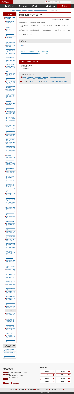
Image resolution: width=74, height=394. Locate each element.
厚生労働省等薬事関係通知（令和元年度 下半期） (10, 224)
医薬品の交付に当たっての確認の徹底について (10, 314)
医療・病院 (30, 10)
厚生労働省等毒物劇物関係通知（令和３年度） (10, 181)
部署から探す (38, 6)
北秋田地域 (62, 371)
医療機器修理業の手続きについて (10, 79)
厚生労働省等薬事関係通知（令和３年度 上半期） (10, 190)
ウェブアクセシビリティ (57, 389)
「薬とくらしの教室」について (10, 30)
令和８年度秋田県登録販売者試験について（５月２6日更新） (10, 26)
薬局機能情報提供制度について (10, 71)
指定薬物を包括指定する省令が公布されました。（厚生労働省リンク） (10, 320)
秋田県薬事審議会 (9, 37)
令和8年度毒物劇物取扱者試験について (10, 22)
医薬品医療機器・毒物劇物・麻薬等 (40, 10)
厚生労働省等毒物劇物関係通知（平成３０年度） (10, 261)
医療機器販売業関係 (42, 78)
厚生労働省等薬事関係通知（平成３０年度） (10, 248)
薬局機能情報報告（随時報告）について (10, 61)
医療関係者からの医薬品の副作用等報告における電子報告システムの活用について (10, 199)
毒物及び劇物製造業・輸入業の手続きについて (10, 232)
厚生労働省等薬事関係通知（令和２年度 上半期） (10, 213)
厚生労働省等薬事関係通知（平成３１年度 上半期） (10, 244)
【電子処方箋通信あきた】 (10, 58)
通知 (22, 45)
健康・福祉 (24, 10)
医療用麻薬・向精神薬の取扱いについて (10, 329)
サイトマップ (12, 389)
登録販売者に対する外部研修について (10, 143)
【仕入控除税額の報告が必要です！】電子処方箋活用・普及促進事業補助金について (10, 41)
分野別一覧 (18, 10)
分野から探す (11, 6)
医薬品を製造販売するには (10, 341)
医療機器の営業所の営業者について (10, 285)
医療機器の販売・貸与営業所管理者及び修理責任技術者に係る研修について (10, 130)
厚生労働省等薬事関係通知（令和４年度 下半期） (10, 168)
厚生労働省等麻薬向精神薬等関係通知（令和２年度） (10, 208)
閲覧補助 (56, 1)
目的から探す (24, 6)
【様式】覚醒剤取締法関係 (10, 217)
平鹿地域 (47, 381)
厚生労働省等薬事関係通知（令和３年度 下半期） (10, 177)
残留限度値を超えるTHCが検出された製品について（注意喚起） (10, 74)
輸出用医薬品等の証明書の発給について (10, 333)
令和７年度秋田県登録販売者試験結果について (10, 87)
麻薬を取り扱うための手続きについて (10, 194)
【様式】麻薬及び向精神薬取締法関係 (10, 104)
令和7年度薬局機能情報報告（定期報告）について (10, 67)
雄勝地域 (63, 381)
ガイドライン (22, 389)
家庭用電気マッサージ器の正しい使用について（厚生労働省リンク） (10, 325)
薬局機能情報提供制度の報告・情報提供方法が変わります (10, 147)
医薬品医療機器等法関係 (30, 78)
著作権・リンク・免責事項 (42, 389)
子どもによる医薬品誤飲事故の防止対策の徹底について (10, 303)
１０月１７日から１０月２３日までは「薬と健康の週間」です (10, 82)
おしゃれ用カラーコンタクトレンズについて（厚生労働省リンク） (10, 336)
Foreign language (66, 1)
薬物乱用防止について (10, 160)
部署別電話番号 (16, 383)
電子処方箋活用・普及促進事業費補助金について (10, 54)
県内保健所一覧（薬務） (10, 64)
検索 (49, 1)
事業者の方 (52, 6)
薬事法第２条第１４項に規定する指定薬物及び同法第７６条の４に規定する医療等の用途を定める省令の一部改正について (10, 294)
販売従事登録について (10, 155)
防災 (65, 6)
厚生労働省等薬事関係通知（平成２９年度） (10, 258)
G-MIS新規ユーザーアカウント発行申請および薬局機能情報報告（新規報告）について (10, 113)
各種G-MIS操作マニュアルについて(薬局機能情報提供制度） (10, 139)
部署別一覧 (30, 77)
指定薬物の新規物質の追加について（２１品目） (10, 307)
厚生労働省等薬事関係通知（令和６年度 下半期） (10, 108)
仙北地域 (63, 378)
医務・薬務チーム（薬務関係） (57, 77)
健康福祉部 (38, 77)
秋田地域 (63, 374)
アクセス (7, 383)
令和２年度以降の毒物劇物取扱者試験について (10, 135)
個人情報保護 (31, 389)
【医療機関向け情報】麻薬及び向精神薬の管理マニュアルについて (10, 281)
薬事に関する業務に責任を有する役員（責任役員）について (10, 185)
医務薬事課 (45, 77)
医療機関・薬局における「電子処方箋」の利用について (10, 50)
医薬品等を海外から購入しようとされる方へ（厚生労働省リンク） (10, 270)
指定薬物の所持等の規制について (10, 289)
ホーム (13, 10)
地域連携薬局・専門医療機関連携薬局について (10, 46)
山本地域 (47, 374)
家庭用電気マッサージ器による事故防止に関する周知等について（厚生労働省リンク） (10, 265)
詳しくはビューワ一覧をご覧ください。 (29, 53)
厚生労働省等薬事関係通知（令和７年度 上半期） (10, 90)
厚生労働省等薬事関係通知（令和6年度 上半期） (10, 118)
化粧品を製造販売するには (10, 275)
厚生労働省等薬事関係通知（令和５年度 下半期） (10, 122)
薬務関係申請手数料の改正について (10, 229)
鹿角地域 (47, 371)
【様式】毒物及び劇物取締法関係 (10, 126)
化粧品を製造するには (10, 277)
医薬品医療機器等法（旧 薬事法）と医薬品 (11, 299)
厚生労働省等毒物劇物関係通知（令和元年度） (10, 240)
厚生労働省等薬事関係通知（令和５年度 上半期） (10, 151)
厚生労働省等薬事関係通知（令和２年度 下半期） (10, 203)
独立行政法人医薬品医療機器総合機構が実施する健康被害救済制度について (10, 96)
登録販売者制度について (10, 157)
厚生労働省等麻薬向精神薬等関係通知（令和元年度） (10, 236)
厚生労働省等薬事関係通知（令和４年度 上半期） (10, 172)
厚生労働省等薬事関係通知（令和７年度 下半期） (10, 34)
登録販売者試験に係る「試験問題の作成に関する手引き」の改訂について (10, 253)
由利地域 (47, 378)
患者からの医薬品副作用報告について (10, 101)
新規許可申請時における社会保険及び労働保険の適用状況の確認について (10, 163)
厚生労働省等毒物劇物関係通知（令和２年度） (10, 221)
